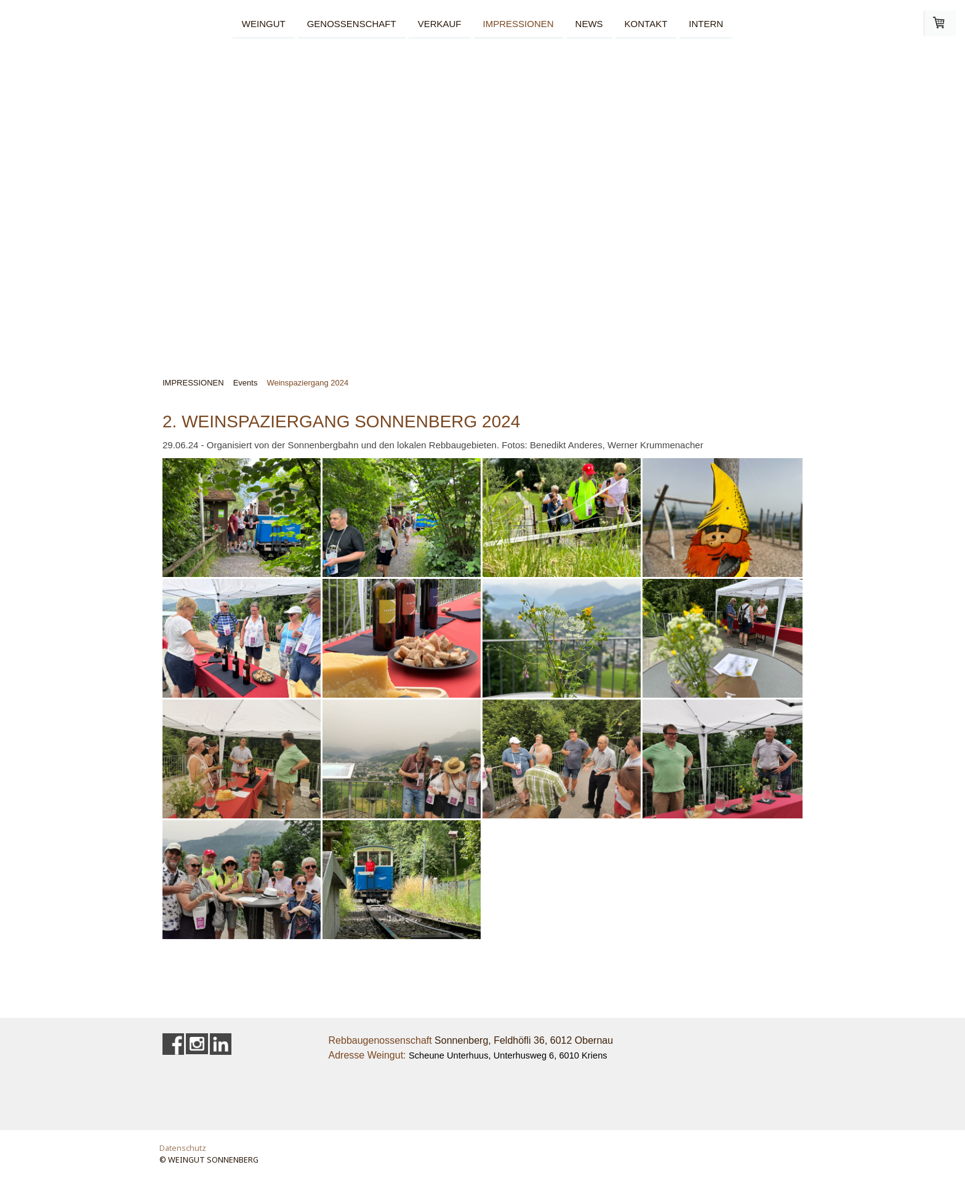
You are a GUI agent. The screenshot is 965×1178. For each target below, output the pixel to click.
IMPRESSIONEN (518, 23)
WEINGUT (264, 23)
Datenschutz (182, 1147)
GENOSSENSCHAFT (351, 23)
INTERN (706, 23)
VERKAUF (440, 23)
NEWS (589, 23)
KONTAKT (646, 23)
